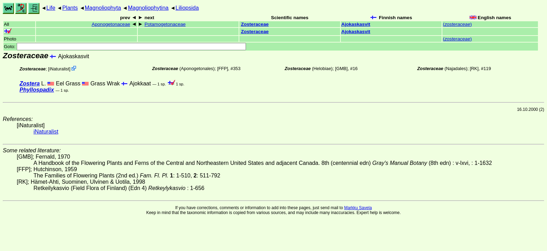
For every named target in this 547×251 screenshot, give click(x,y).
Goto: (125, 46)
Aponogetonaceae (111, 24)
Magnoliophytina (148, 8)
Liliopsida (187, 8)
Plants (69, 8)
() (457, 24)
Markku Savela (358, 207)
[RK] (474, 68)
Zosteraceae (255, 24)
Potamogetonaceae (165, 24)
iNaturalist (59, 68)
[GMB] (341, 68)
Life (50, 8)
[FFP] (222, 68)
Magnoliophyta (103, 8)
